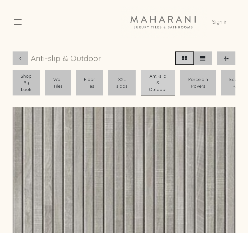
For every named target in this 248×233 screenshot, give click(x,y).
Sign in (220, 22)
